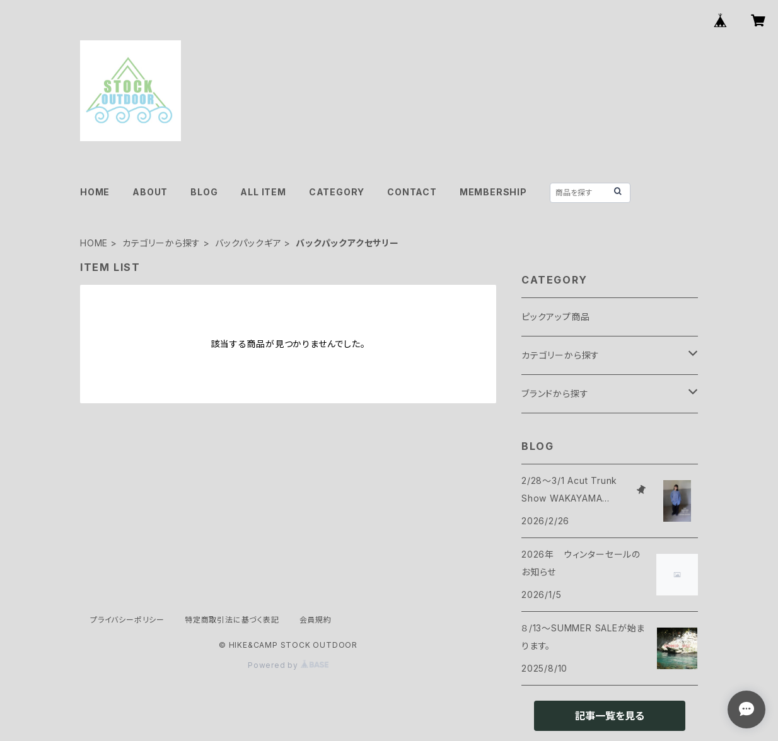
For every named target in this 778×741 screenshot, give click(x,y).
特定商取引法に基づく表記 (232, 619)
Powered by (288, 665)
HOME (95, 192)
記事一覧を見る (609, 715)
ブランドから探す (554, 393)
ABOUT (150, 192)
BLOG (204, 192)
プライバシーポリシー (127, 619)
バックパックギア (248, 243)
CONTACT (412, 192)
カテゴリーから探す (161, 243)
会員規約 (315, 619)
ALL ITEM (263, 192)
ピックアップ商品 (555, 316)
